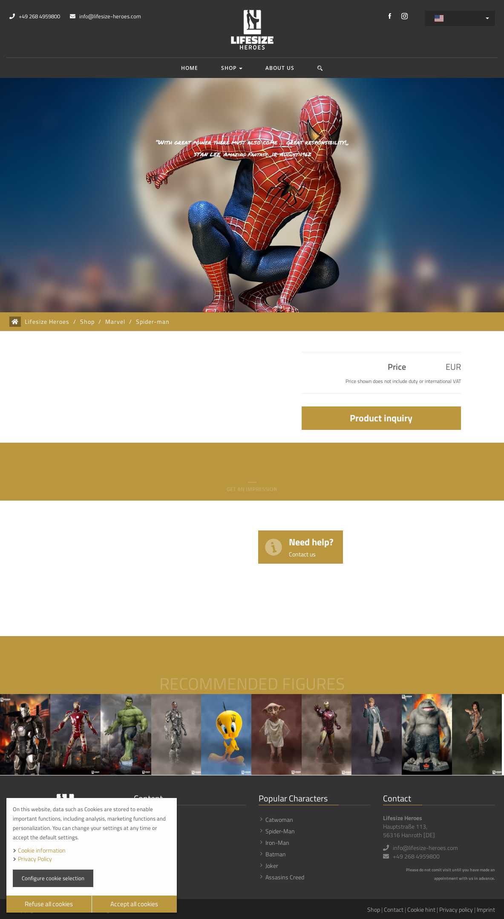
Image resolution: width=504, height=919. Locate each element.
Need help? (311, 546)
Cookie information (42, 850)
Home (189, 68)
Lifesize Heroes (47, 321)
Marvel (115, 321)
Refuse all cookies (49, 904)
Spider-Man (280, 831)
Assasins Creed (284, 877)
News (148, 831)
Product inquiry (381, 418)
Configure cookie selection (53, 878)
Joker (271, 865)
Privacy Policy (35, 858)
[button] (320, 68)
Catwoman (279, 819)
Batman (275, 854)
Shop (231, 68)
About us (279, 68)
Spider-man (153, 321)
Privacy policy (456, 909)
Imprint (486, 909)
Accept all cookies (134, 904)
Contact (393, 909)
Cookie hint (421, 909)
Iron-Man (277, 842)
